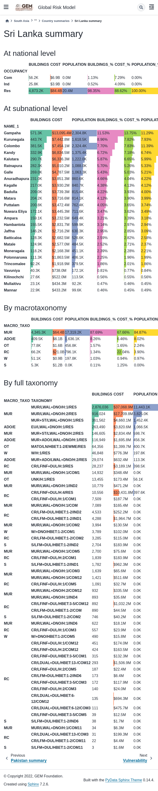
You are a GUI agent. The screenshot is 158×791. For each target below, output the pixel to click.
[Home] (7, 20)
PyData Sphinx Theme (123, 780)
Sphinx (33, 784)
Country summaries (55, 21)
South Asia (21, 21)
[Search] (141, 7)
